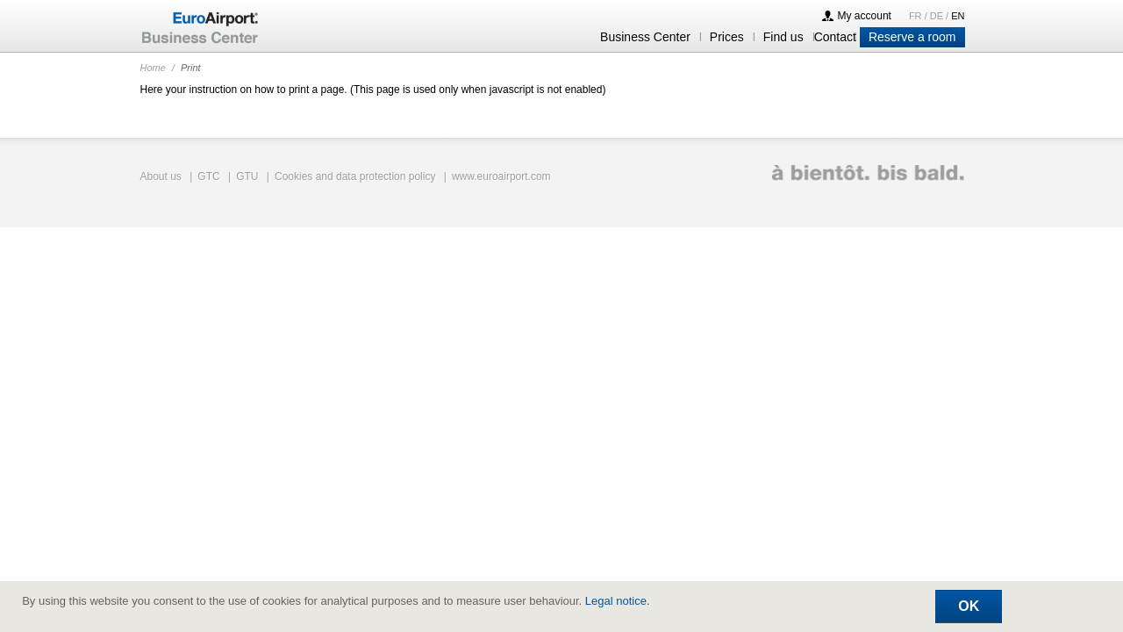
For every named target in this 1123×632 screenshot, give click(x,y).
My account (864, 16)
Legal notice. (617, 600)
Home (153, 67)
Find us (783, 37)
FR (917, 16)
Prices (727, 37)
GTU (247, 176)
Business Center (645, 37)
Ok (968, 606)
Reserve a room (912, 37)
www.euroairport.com (501, 176)
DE (938, 16)
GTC (208, 176)
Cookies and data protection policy (355, 176)
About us (161, 176)
